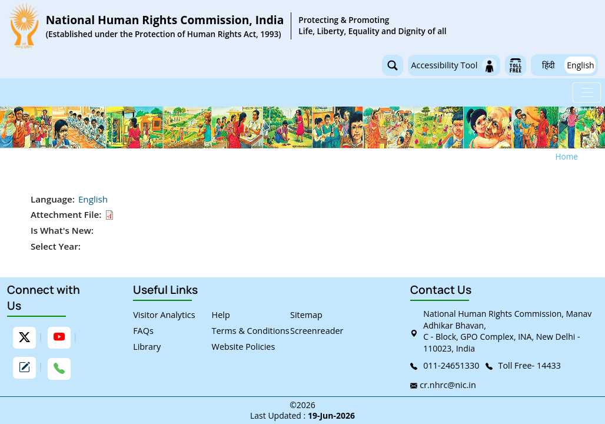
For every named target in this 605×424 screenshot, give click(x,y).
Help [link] (221, 314)
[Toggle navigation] (587, 92)
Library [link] (147, 346)
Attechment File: (66, 214)
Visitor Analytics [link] (164, 314)
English (580, 65)
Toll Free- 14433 (529, 365)
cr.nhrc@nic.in (448, 384)
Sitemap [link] (306, 314)
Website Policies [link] (243, 346)
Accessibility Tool (454, 65)
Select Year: (56, 246)
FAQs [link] (143, 330)
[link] (227, 25)
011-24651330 (451, 365)
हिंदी (548, 65)
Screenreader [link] (316, 330)
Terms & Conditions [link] (251, 330)
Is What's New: (62, 230)
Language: (53, 199)
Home (567, 156)
